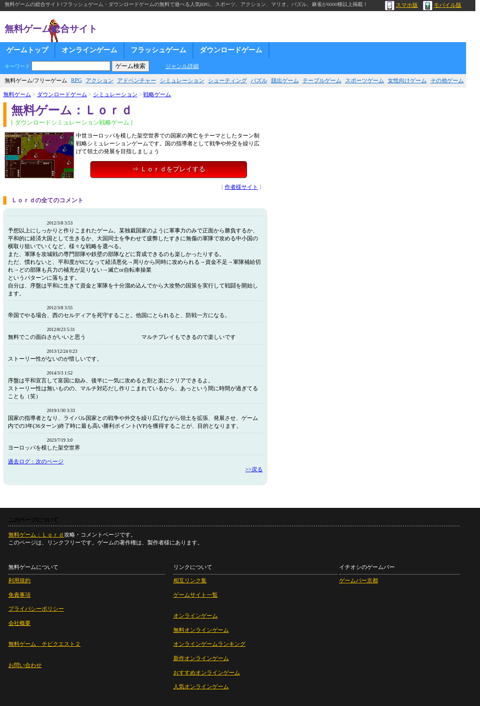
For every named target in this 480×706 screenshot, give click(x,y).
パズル (259, 80)
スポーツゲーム (364, 80)
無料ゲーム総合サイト (51, 29)
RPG (76, 80)
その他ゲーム (447, 80)
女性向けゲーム (407, 80)
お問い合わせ (25, 665)
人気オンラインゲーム (201, 686)
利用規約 (19, 580)
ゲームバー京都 (358, 580)
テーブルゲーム (322, 80)
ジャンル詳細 (182, 66)
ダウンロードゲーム (231, 50)
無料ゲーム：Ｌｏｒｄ (36, 534)
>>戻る (254, 469)
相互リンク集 (190, 580)
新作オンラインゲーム (201, 658)
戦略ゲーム (157, 94)
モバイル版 (442, 5)
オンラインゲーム (89, 50)
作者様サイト (241, 187)
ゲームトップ (27, 50)
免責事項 (19, 595)
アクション (100, 80)
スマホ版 (401, 5)
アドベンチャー (136, 80)
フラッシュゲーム (158, 50)
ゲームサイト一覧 (195, 595)
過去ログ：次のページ (35, 461)
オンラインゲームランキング (209, 644)
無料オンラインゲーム (201, 630)
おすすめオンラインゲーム (206, 672)
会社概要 (19, 623)
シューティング (227, 80)
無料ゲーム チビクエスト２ (44, 644)
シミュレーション (182, 80)
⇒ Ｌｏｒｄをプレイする (168, 169)
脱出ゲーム (285, 80)
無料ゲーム (17, 94)
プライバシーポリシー (36, 609)
